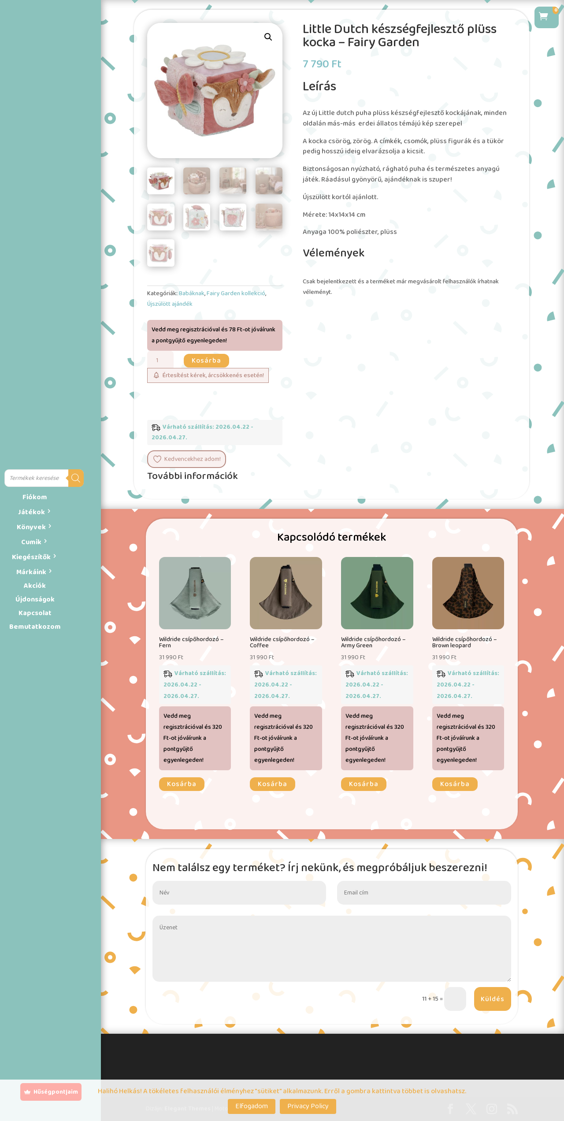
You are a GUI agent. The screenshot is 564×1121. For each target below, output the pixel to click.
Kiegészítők (31, 557)
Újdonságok (35, 599)
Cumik (31, 542)
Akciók (35, 585)
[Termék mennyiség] (160, 361)
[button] (268, 37)
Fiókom (34, 497)
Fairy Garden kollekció (236, 293)
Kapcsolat (35, 613)
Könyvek (31, 527)
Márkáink (31, 572)
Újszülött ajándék (170, 304)
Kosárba (206, 360)
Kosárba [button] (182, 784)
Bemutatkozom (35, 626)
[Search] (76, 478)
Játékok (31, 512)
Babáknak (191, 293)
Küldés (493, 999)
